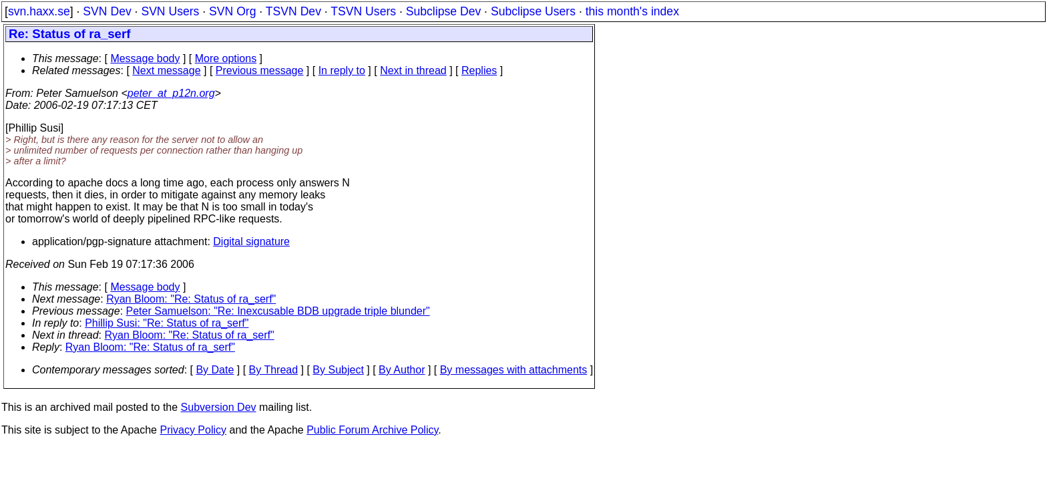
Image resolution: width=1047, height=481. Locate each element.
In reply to (342, 70)
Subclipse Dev (443, 11)
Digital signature (251, 241)
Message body (145, 58)
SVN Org (232, 11)
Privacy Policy (193, 430)
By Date (215, 369)
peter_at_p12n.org (171, 93)
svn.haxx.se (39, 11)
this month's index (632, 11)
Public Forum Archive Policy (372, 430)
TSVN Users (363, 11)
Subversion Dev (218, 407)
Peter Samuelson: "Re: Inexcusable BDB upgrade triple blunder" (278, 311)
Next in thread (413, 70)
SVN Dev (107, 11)
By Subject (337, 369)
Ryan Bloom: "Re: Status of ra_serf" (191, 299)
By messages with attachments (514, 369)
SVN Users (170, 11)
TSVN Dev (293, 11)
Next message (166, 70)
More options (226, 58)
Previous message (260, 70)
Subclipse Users (533, 11)
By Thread (273, 369)
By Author (402, 369)
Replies (479, 70)
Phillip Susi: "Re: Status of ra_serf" (166, 323)
